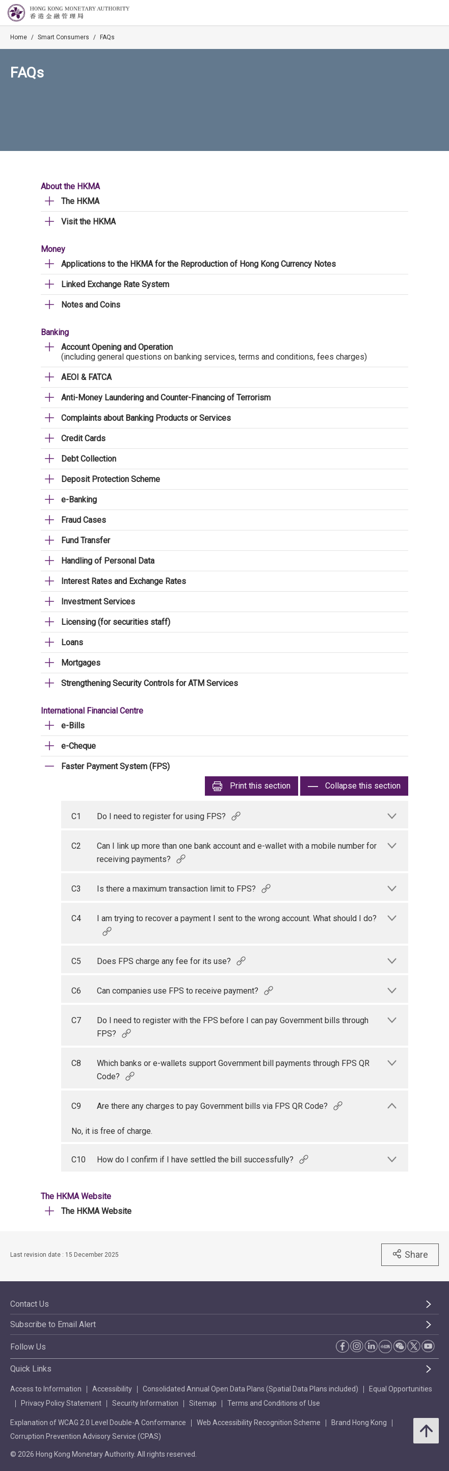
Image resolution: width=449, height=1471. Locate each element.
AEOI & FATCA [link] (86, 377)
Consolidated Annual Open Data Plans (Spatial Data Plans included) (250, 1389)
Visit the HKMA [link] (88, 221)
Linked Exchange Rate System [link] (115, 284)
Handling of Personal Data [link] (107, 561)
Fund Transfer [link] (85, 540)
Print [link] (251, 786)
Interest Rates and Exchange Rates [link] (123, 581)
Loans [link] (72, 642)
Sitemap (203, 1403)
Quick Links (30, 1369)
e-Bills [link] (73, 725)
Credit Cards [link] (83, 438)
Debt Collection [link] (88, 459)
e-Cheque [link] (78, 746)
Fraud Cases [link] (83, 520)
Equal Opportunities (400, 1389)
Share (410, 1254)
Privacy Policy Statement (61, 1403)
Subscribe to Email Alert (53, 1324)
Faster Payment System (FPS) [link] (115, 766)
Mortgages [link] (80, 663)
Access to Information (46, 1389)
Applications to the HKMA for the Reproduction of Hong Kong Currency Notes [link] (198, 264)
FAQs (107, 37)
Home (18, 37)
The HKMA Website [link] (96, 1211)
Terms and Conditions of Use (273, 1403)
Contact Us (29, 1304)
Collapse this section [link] (354, 786)
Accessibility (112, 1389)
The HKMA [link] (80, 201)
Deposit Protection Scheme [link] (110, 479)
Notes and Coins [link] (90, 305)
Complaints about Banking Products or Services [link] (146, 418)
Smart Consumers (63, 37)
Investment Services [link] (98, 601)
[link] (415, 13)
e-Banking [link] (79, 499)
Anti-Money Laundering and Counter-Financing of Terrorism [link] (166, 397)
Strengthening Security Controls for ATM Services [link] (149, 683)
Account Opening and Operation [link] (117, 347)
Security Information (145, 1403)
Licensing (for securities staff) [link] (115, 622)
